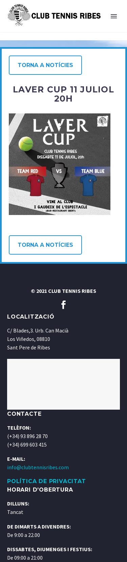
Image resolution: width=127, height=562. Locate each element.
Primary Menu (114, 16)
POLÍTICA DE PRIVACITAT (46, 481)
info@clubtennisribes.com (38, 467)
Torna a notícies (45, 65)
